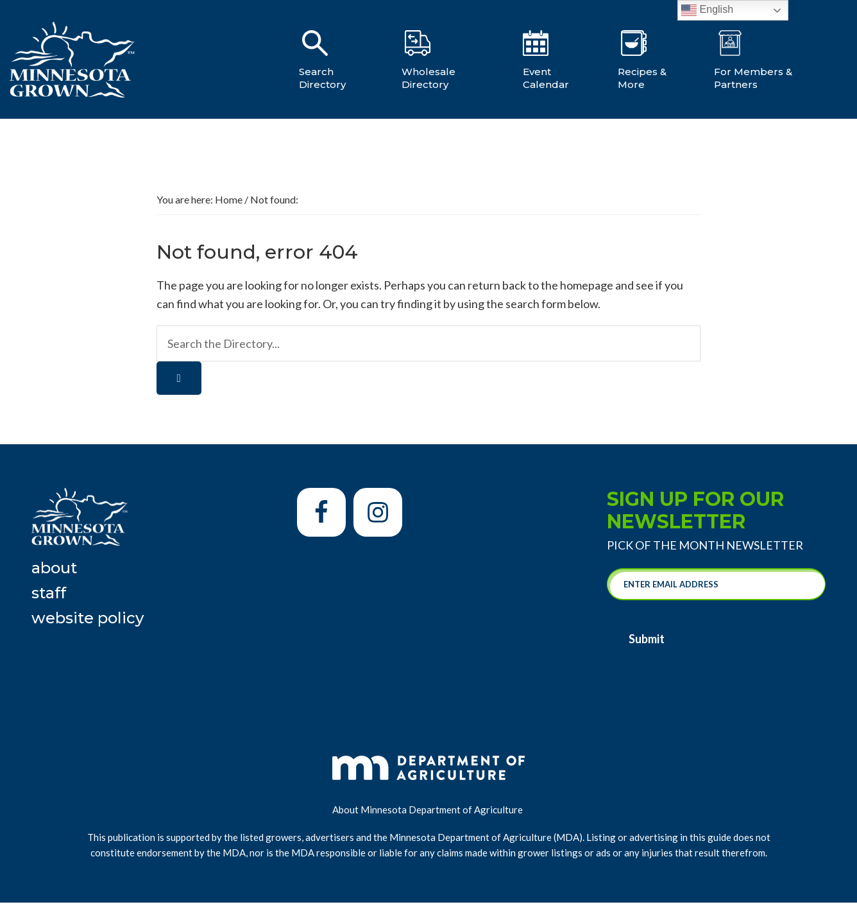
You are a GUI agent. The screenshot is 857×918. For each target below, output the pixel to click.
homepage (586, 285)
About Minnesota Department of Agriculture (428, 805)
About (54, 568)
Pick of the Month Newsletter (705, 545)
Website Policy (87, 618)
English (707, 10)
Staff (48, 593)
